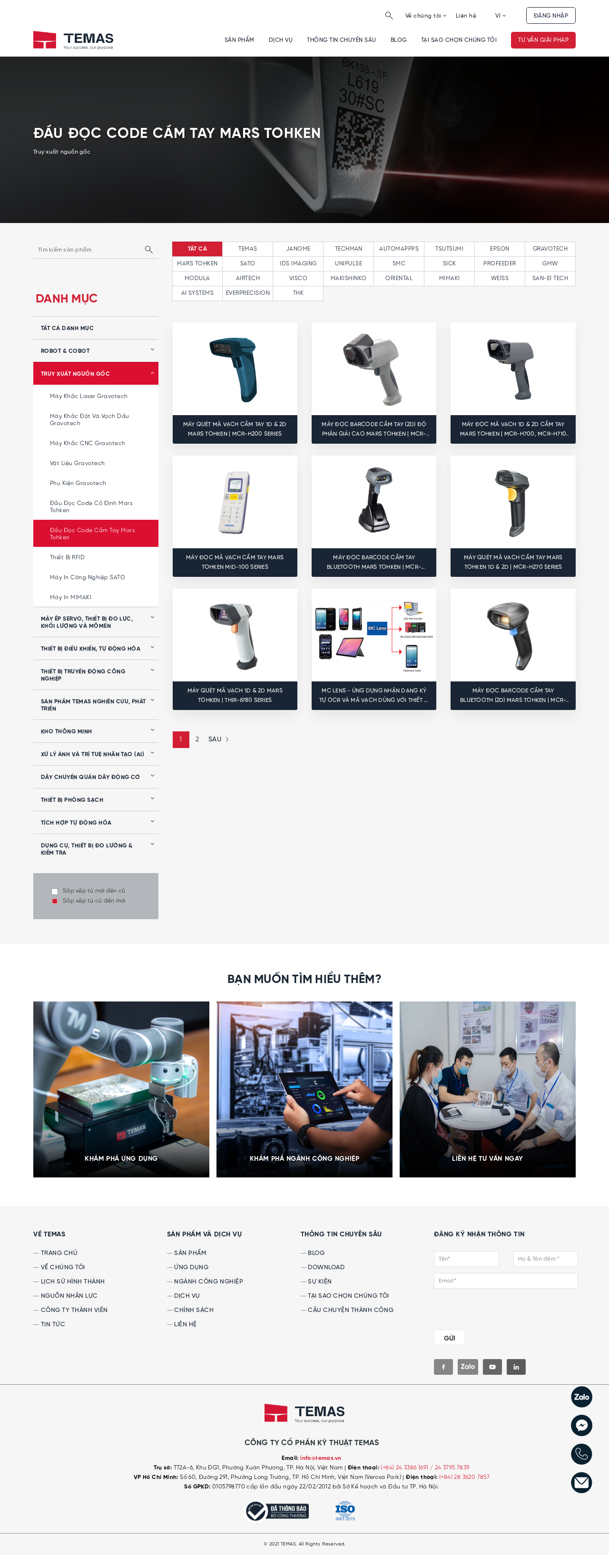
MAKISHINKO (349, 278)
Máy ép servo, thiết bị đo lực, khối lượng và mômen (87, 622)
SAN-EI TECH (550, 278)
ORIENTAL (399, 278)
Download (323, 1267)
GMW (550, 264)
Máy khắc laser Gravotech (89, 396)
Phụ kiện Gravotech (78, 483)
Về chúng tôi (426, 16)
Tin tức (49, 1325)
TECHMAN (349, 249)
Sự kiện (316, 1282)
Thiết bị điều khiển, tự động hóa (90, 649)
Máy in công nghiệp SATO (87, 577)
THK (298, 293)
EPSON (499, 249)
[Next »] (217, 739)
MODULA (197, 278)
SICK (449, 264)
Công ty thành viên (70, 1310)
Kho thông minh (66, 732)
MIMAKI (449, 278)
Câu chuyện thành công (347, 1310)
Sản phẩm (240, 40)
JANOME (298, 249)
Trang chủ (55, 1253)
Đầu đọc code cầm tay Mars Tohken (92, 534)
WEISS (500, 278)
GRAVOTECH (550, 249)
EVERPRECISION (248, 293)
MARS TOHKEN (197, 264)
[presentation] (492, 1307)
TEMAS (247, 249)
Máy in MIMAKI (70, 597)
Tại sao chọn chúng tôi (459, 40)
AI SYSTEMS (197, 293)
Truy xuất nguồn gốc (75, 374)
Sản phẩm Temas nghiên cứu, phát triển (93, 705)
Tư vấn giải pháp (543, 40)
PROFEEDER (499, 264)
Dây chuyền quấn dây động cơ (90, 777)
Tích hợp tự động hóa (76, 823)
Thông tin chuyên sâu (341, 40)
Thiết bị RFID (67, 557)
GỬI (449, 1338)
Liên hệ (466, 16)
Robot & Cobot (65, 351)
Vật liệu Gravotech (77, 463)
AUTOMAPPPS (399, 249)
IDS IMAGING (298, 264)
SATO (247, 264)
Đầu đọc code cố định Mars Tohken (91, 507)
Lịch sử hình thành (69, 1282)
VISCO (298, 278)
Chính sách (190, 1310)
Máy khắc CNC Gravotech (88, 443)
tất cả (197, 249)
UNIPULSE (348, 264)
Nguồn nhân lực (65, 1296)
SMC (399, 264)
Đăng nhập (551, 16)
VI (500, 16)
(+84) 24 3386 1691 (405, 1468)
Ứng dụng (188, 1267)
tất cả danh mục (67, 328)
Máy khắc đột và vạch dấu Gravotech (89, 420)
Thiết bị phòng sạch (72, 800)
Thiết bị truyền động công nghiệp (83, 675)
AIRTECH (248, 278)
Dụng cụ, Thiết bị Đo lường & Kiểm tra (86, 849)
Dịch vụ (281, 40)
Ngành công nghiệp (205, 1282)
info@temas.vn (320, 1458)
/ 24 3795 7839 (450, 1468)
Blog (399, 40)
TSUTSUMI (449, 249)
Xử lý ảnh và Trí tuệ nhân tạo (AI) (92, 755)
